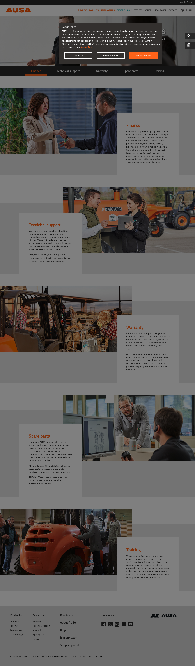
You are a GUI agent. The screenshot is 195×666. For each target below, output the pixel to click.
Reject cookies (110, 55)
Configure (78, 55)
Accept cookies (143, 55)
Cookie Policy (87, 47)
